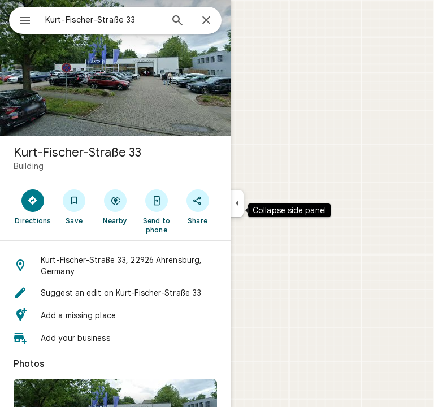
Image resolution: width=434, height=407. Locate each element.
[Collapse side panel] (237, 203)
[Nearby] (115, 206)
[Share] (197, 206)
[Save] (74, 206)
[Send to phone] (156, 211)
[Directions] (33, 206)
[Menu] (25, 21)
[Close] (206, 21)
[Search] (177, 21)
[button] (115, 266)
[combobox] (103, 20)
